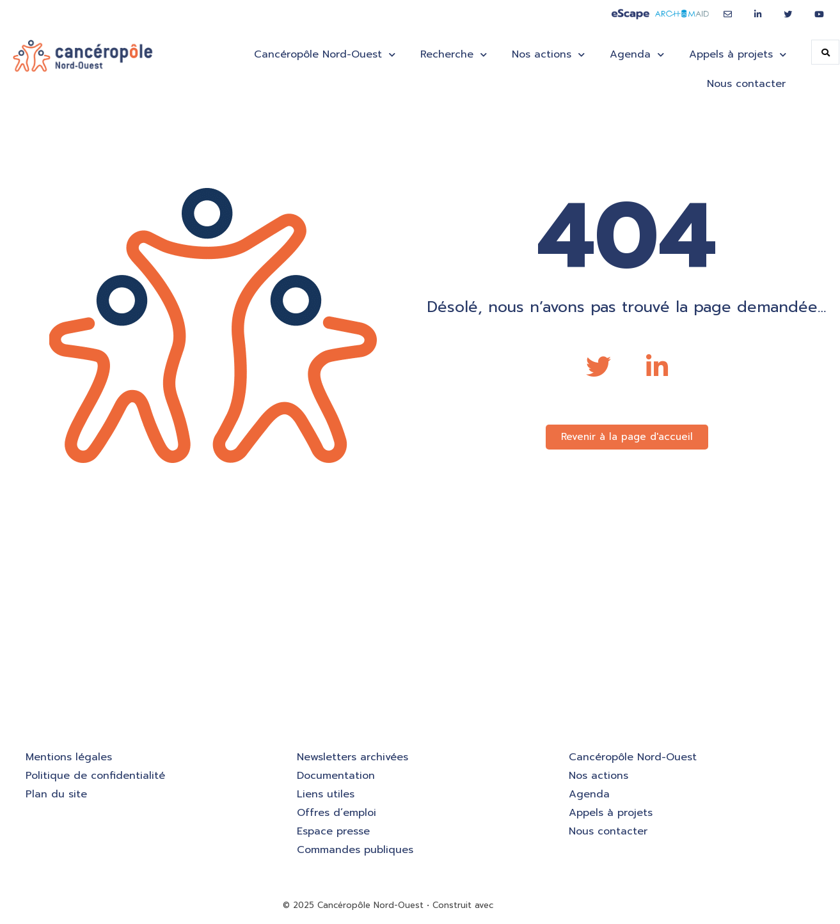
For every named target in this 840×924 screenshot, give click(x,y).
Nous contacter (746, 83)
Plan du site (56, 794)
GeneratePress (526, 905)
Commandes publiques (355, 849)
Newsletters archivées (352, 757)
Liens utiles (325, 794)
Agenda (636, 55)
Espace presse (333, 831)
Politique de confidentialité (95, 775)
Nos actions (548, 55)
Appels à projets (737, 55)
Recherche (453, 55)
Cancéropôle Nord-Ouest (324, 55)
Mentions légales (69, 757)
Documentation (336, 775)
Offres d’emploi (336, 812)
